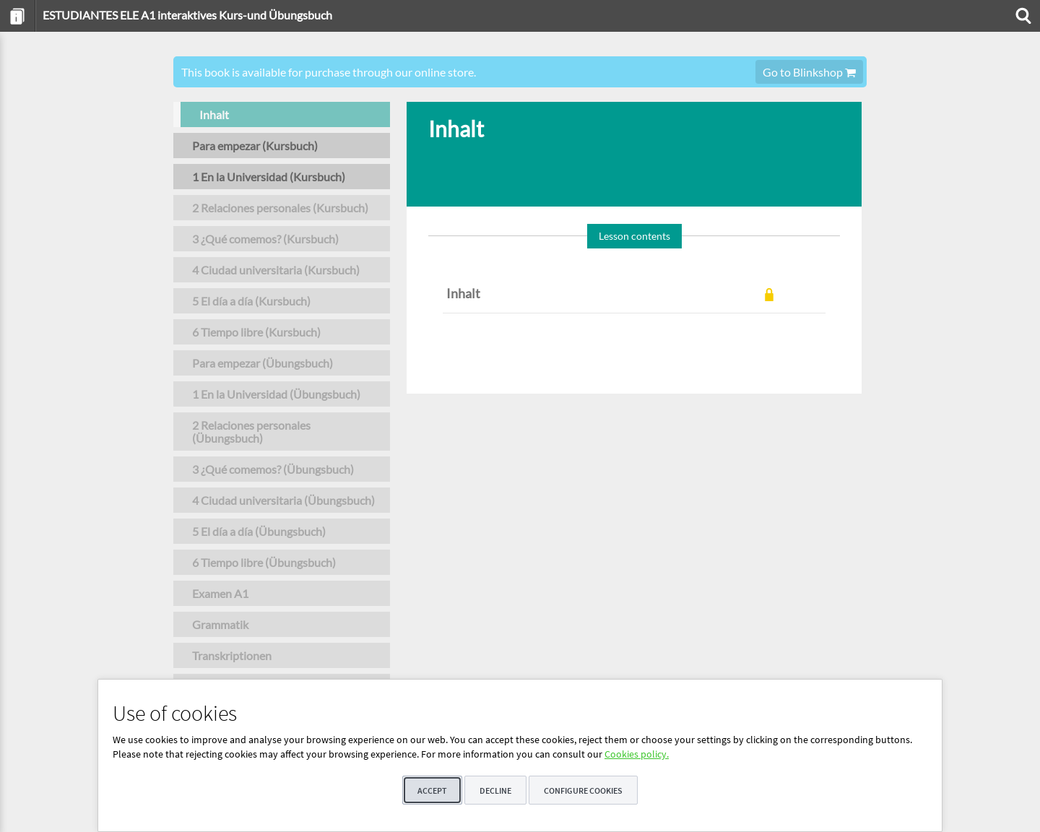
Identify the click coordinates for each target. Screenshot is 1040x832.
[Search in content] (1022, 16)
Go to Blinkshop (809, 72)
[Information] (17, 16)
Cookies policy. (636, 754)
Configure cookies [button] (583, 790)
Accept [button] (432, 790)
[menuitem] (17, 16)
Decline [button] (495, 790)
